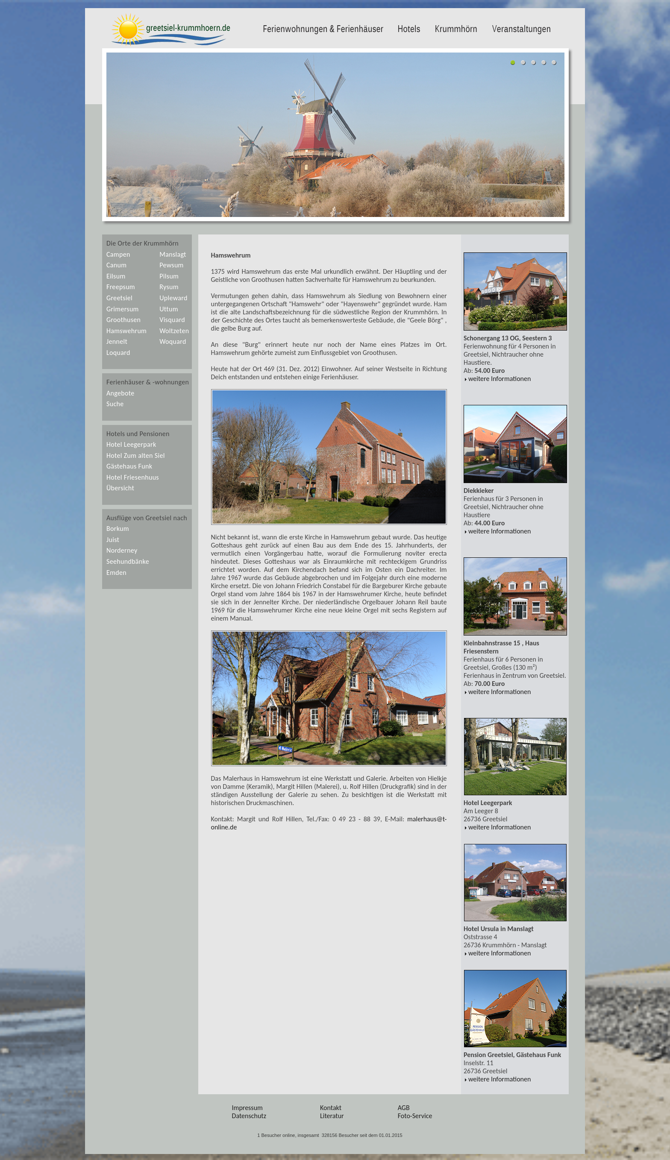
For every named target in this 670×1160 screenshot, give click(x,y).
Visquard (172, 320)
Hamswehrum (126, 331)
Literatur (332, 1116)
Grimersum (122, 309)
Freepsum (120, 287)
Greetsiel (119, 298)
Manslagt (172, 254)
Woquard (172, 341)
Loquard (118, 353)
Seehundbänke (127, 561)
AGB (404, 1108)
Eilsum (116, 276)
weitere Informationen (497, 379)
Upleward (173, 298)
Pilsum (169, 276)
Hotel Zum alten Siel (135, 455)
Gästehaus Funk (129, 466)
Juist (112, 540)
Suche (115, 404)
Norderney (121, 550)
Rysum (169, 287)
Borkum (117, 528)
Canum (116, 265)
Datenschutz (249, 1116)
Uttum (168, 309)
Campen (118, 254)
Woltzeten (174, 331)
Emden (116, 572)
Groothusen (123, 320)
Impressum (247, 1108)
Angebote (120, 393)
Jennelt (116, 341)
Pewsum (171, 265)
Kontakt (330, 1108)
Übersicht (120, 488)
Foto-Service (415, 1116)
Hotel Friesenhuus (132, 477)
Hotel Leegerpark (131, 444)
